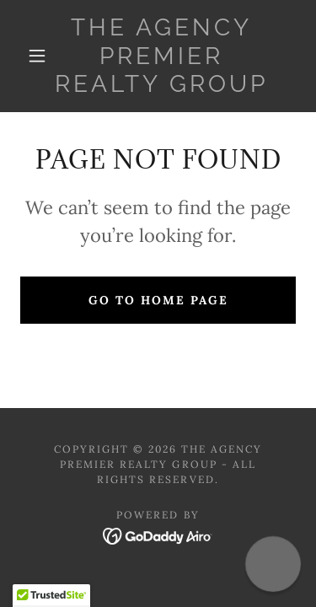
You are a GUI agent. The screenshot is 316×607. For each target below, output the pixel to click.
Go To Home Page (158, 300)
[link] (161, 56)
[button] (37, 56)
